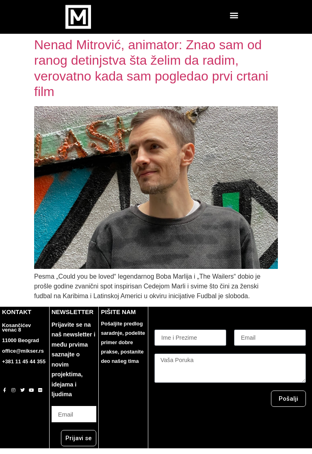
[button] (234, 15)
